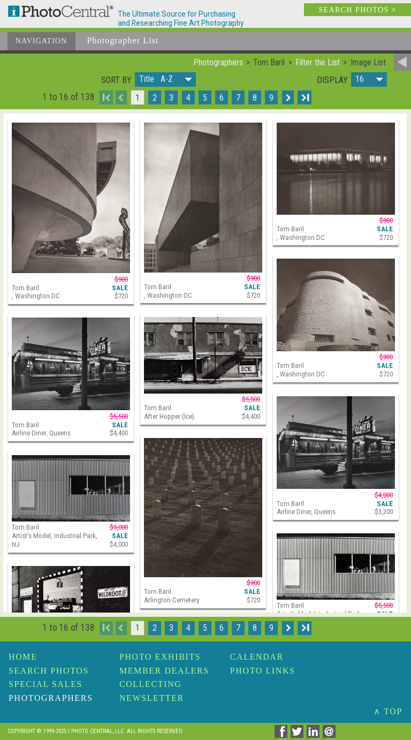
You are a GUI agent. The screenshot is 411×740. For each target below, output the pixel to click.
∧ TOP (388, 711)
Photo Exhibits (160, 656)
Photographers (51, 698)
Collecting (150, 684)
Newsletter (151, 698)
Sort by (116, 80)
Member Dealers (164, 670)
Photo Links (262, 670)
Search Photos (49, 670)
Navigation (41, 41)
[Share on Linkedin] (315, 735)
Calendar (257, 656)
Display (332, 80)
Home (23, 656)
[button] (165, 79)
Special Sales (45, 684)
